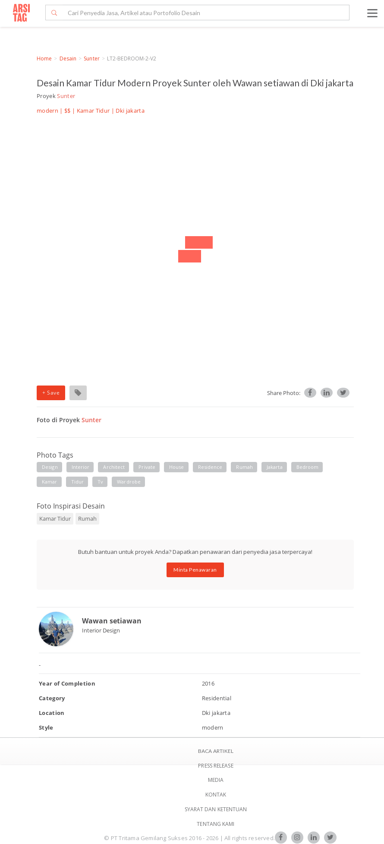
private (146, 467)
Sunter (92, 58)
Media (216, 780)
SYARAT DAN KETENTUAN (216, 809)
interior (81, 467)
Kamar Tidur (93, 110)
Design (50, 467)
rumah (244, 467)
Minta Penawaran (195, 569)
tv (100, 481)
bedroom (307, 467)
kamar (49, 481)
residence (210, 467)
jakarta (275, 467)
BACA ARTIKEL (215, 751)
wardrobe (129, 481)
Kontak (216, 794)
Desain (68, 58)
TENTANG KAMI (215, 824)
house (176, 467)
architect (114, 467)
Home (44, 58)
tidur (77, 481)
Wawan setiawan (112, 621)
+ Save (51, 392)
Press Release (215, 765)
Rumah (87, 518)
